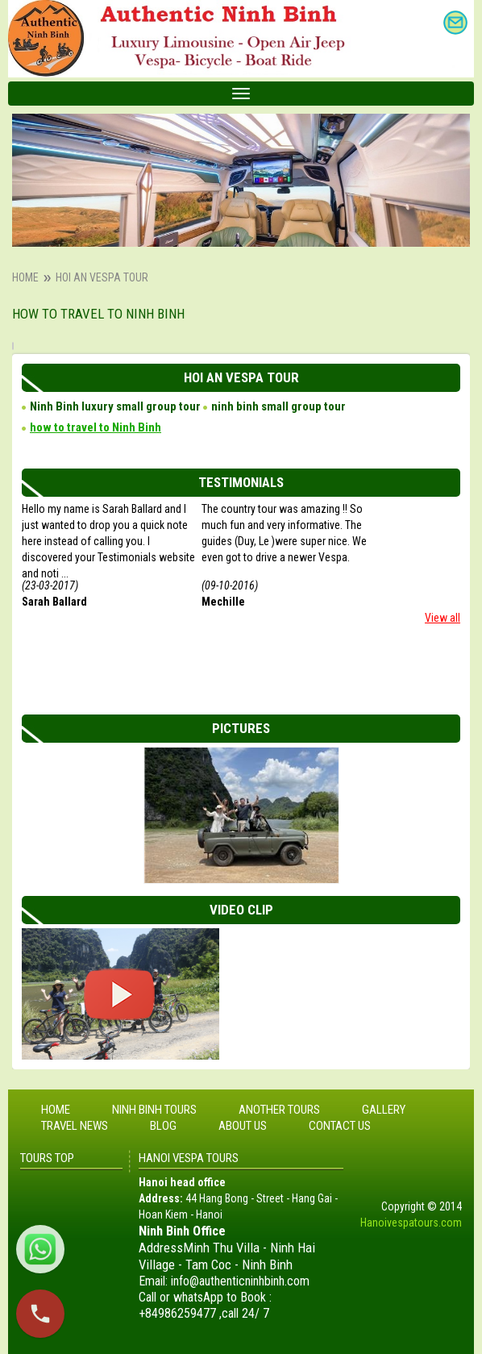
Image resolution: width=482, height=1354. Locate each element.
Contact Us (340, 1126)
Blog (163, 1126)
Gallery (383, 1109)
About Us (242, 1126)
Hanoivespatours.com (411, 1222)
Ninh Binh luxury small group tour (115, 406)
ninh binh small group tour (278, 406)
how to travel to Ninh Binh (95, 427)
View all (442, 617)
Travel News (74, 1126)
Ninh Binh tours (154, 1109)
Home (25, 277)
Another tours (279, 1109)
